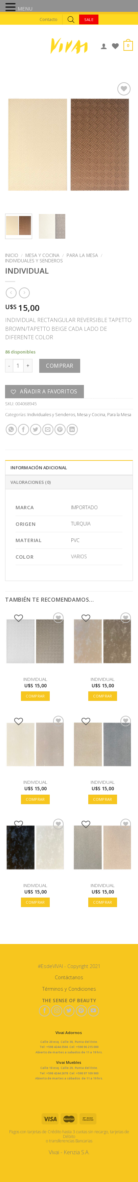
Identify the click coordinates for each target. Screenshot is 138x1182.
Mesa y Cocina (42, 255)
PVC (75, 540)
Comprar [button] (35, 696)
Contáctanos (69, 977)
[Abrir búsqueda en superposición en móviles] (71, 19)
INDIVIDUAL (35, 679)
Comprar (59, 365)
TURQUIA (81, 523)
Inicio (11, 255)
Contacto (49, 19)
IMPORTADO (84, 507)
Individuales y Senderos (34, 260)
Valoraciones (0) (30, 482)
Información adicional (38, 468)
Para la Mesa (82, 255)
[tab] (69, 467)
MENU (25, 8)
